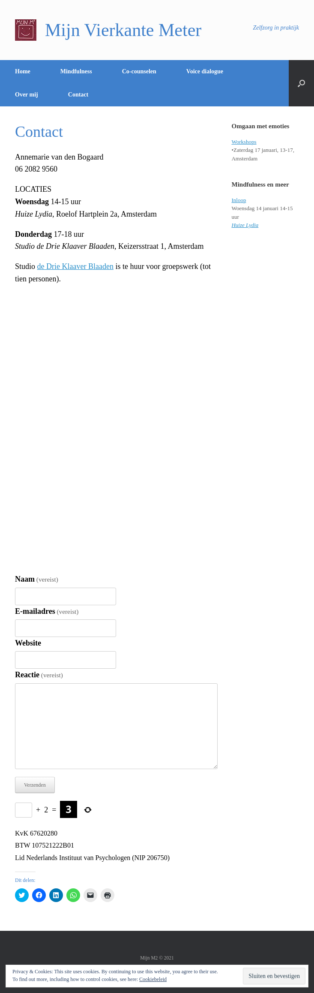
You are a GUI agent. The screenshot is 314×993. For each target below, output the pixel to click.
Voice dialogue (204, 71)
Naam (36, 579)
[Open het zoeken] (301, 83)
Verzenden (35, 785)
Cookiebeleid (153, 979)
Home (22, 71)
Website (28, 643)
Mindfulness (76, 71)
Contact (78, 94)
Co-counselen (139, 71)
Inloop (238, 200)
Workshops (243, 142)
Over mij (26, 94)
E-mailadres (46, 611)
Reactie (39, 674)
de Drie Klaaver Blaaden (75, 266)
